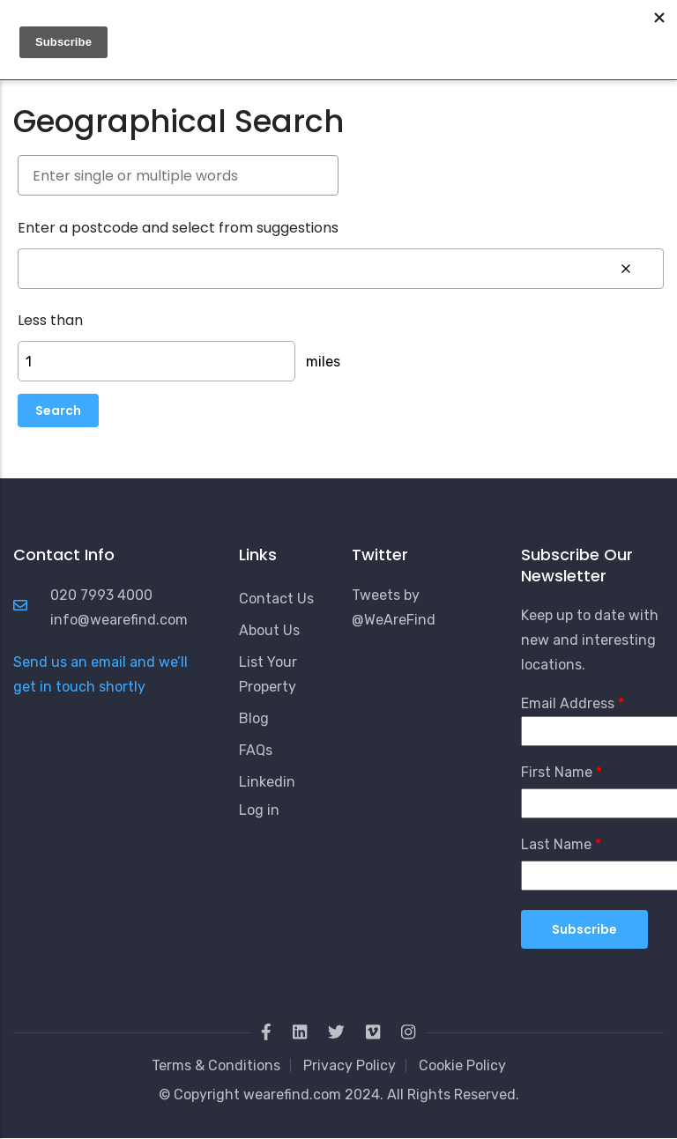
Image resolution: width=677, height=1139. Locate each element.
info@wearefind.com (119, 619)
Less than (50, 320)
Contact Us (276, 598)
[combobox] (338, 176)
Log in (259, 810)
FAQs (255, 750)
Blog (254, 718)
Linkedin (267, 781)
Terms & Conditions (216, 1065)
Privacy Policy (349, 1065)
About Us (269, 630)
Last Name (556, 844)
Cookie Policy (462, 1065)
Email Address (567, 703)
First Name (556, 772)
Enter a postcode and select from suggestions (178, 228)
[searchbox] (178, 175)
